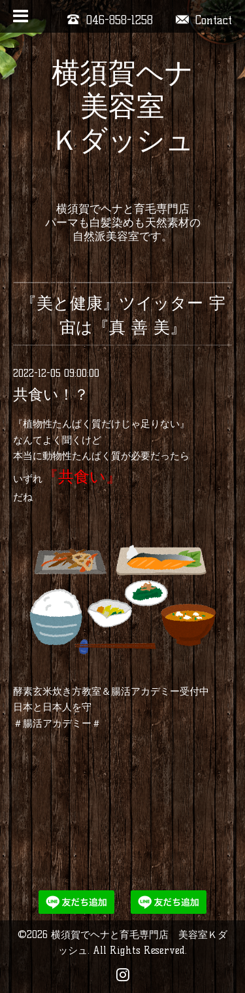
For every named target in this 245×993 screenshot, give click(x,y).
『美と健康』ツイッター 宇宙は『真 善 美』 (122, 315)
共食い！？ (51, 394)
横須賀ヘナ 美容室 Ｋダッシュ (122, 123)
